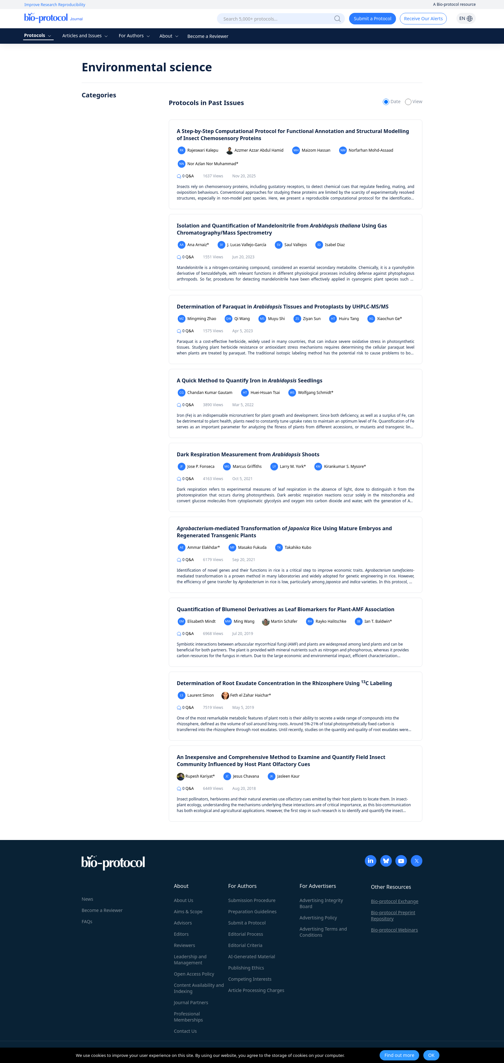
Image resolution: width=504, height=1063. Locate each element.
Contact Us (185, 1031)
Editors (181, 934)
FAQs (87, 921)
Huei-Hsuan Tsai (260, 393)
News (87, 899)
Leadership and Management (190, 959)
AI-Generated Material (251, 956)
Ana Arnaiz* (193, 245)
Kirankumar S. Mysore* (340, 466)
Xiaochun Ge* (384, 319)
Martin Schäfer (279, 622)
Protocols (38, 35)
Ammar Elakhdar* (199, 547)
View (413, 101)
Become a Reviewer (208, 36)
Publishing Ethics (246, 968)
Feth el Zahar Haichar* (246, 696)
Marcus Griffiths (242, 466)
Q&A (185, 176)
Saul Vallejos (291, 245)
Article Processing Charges (256, 990)
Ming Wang (239, 621)
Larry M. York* (288, 466)
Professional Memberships (188, 1017)
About (169, 36)
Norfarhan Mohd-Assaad (366, 150)
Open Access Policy (194, 974)
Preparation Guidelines (252, 911)
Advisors (183, 923)
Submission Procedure (251, 900)
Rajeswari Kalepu (198, 150)
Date (392, 101)
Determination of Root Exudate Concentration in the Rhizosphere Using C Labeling (284, 683)
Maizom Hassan (311, 150)
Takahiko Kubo (293, 547)
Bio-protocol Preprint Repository (393, 915)
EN (466, 18)
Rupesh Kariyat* (196, 777)
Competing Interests (250, 979)
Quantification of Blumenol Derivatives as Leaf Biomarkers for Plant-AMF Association (285, 609)
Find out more (399, 1055)
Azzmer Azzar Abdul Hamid (255, 151)
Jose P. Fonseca (196, 466)
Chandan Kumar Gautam (205, 393)
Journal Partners (191, 1002)
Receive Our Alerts (423, 18)
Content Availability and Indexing (199, 988)
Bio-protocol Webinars (394, 930)
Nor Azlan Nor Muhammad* (208, 164)
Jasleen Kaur (284, 776)
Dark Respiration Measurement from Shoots (248, 454)
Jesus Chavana (241, 776)
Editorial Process (245, 934)
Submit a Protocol (373, 18)
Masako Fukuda (248, 547)
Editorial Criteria (245, 945)
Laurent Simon (196, 695)
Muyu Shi (271, 319)
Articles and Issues (85, 35)
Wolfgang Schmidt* (310, 393)
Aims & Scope (188, 911)
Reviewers (184, 945)
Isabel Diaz (330, 245)
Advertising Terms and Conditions (323, 932)
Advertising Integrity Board (321, 903)
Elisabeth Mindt (197, 621)
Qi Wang (237, 319)
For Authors (135, 35)
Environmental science (147, 67)
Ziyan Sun (307, 319)
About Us (183, 900)
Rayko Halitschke (326, 621)
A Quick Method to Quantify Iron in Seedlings (249, 380)
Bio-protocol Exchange (395, 901)
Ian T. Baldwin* (373, 621)
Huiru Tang (344, 319)
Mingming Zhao (197, 319)
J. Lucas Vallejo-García (242, 245)
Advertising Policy (318, 918)
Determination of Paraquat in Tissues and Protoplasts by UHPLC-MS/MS (283, 306)
